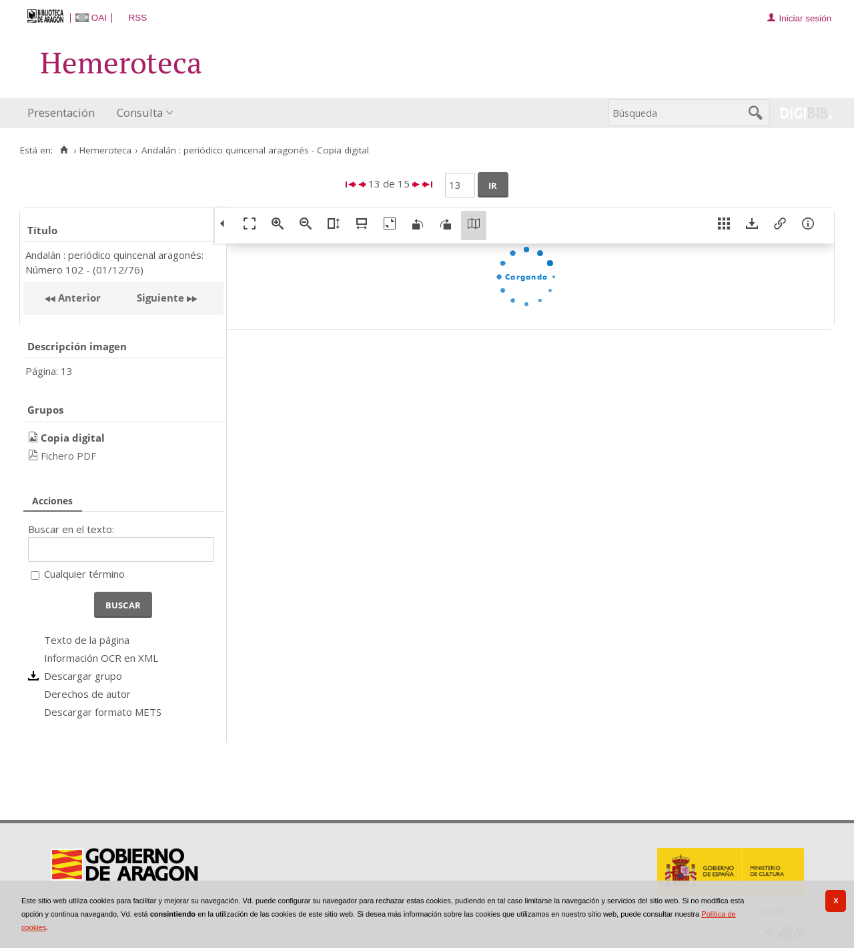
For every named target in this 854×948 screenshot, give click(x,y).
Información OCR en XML (101, 657)
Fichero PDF (68, 455)
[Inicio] (63, 150)
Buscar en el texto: (71, 529)
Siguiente (160, 297)
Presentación (61, 112)
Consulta (140, 112)
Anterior (78, 297)
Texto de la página (86, 639)
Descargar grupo (83, 675)
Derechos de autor (87, 693)
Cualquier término (84, 573)
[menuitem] (64, 113)
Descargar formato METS (102, 712)
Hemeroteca (105, 150)
